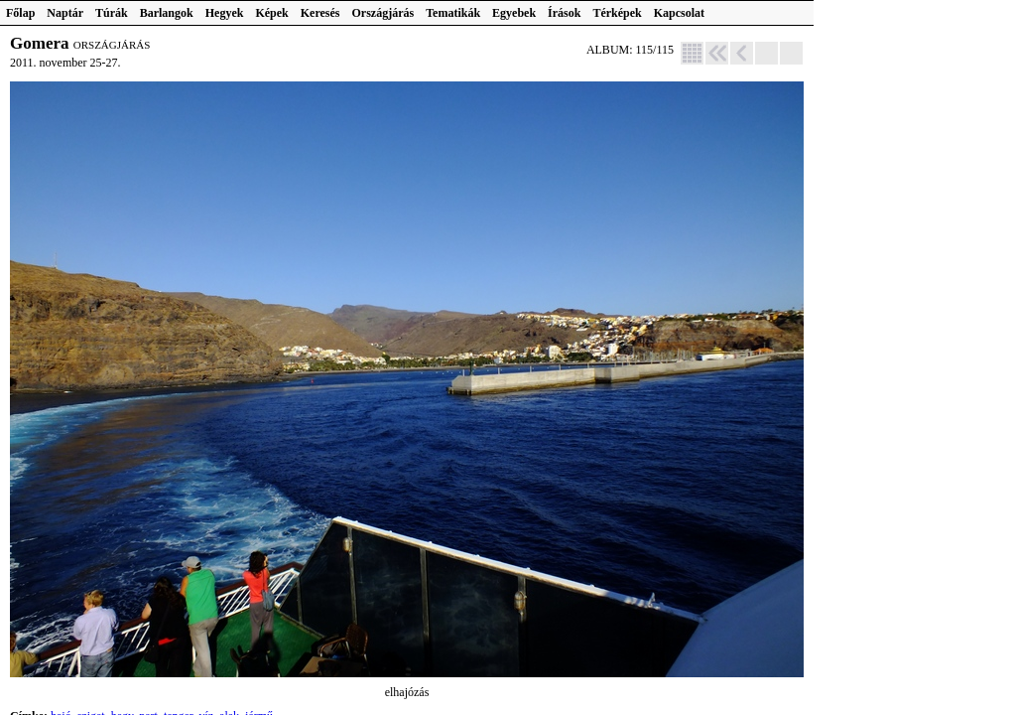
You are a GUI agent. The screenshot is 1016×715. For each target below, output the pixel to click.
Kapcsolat (679, 13)
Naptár (65, 13)
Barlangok (166, 13)
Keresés (320, 13)
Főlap (20, 13)
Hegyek (224, 13)
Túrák (111, 13)
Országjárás (383, 13)
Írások (564, 13)
